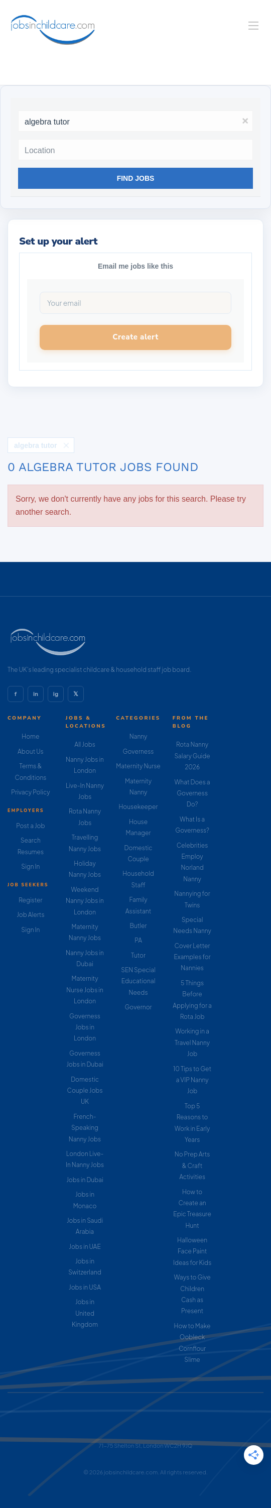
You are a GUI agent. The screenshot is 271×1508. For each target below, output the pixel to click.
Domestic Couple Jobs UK (85, 1091)
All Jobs (84, 744)
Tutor (138, 955)
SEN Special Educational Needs (138, 981)
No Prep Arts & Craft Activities (192, 1165)
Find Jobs (136, 178)
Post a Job (30, 826)
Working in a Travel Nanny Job (192, 1042)
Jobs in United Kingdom (85, 1313)
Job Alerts (30, 914)
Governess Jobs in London (84, 1027)
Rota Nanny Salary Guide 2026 (192, 756)
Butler (138, 926)
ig (55, 694)
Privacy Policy (30, 792)
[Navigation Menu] (253, 25)
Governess (138, 751)
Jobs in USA (85, 1287)
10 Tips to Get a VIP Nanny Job (192, 1080)
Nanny (138, 736)
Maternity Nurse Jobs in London (84, 990)
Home (30, 736)
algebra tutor (35, 445)
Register (30, 900)
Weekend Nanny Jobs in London (85, 901)
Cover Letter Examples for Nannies (192, 957)
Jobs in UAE (84, 1246)
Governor (138, 1007)
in (35, 694)
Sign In (30, 866)
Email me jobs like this (135, 266)
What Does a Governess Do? (192, 793)
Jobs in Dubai (84, 1180)
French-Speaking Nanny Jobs (85, 1128)
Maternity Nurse (138, 766)
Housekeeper (138, 806)
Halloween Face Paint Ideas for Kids (192, 1251)
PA (138, 940)
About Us (31, 751)
